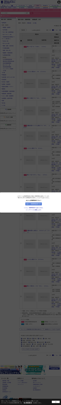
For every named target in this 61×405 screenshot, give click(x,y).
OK (56, 402)
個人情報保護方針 (28, 402)
